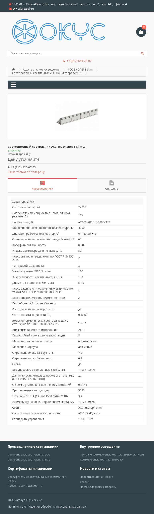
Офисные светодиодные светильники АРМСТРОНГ (112, 454)
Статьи (84, 482)
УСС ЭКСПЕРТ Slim (80, 69)
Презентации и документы (25, 485)
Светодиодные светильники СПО (101, 459)
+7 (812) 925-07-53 (22, 167)
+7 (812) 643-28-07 (77, 61)
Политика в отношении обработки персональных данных (47, 506)
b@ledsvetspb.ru (21, 8)
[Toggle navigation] (13, 85)
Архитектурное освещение (41, 69)
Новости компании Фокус (96, 477)
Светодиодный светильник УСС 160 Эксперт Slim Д (46, 73)
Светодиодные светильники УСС (29, 454)
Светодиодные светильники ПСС (29, 459)
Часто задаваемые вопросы (98, 487)
